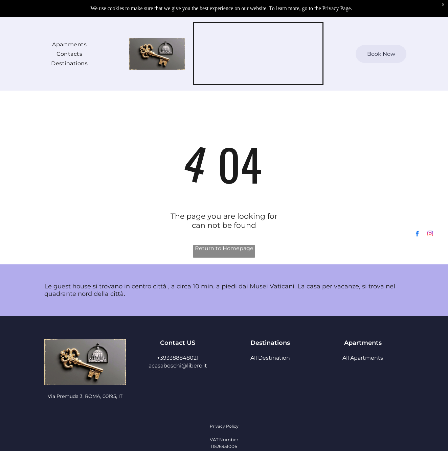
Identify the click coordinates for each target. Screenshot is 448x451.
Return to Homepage (224, 248)
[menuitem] (69, 44)
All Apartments (362, 358)
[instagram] (430, 432)
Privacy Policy (224, 426)
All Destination (270, 358)
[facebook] (417, 432)
